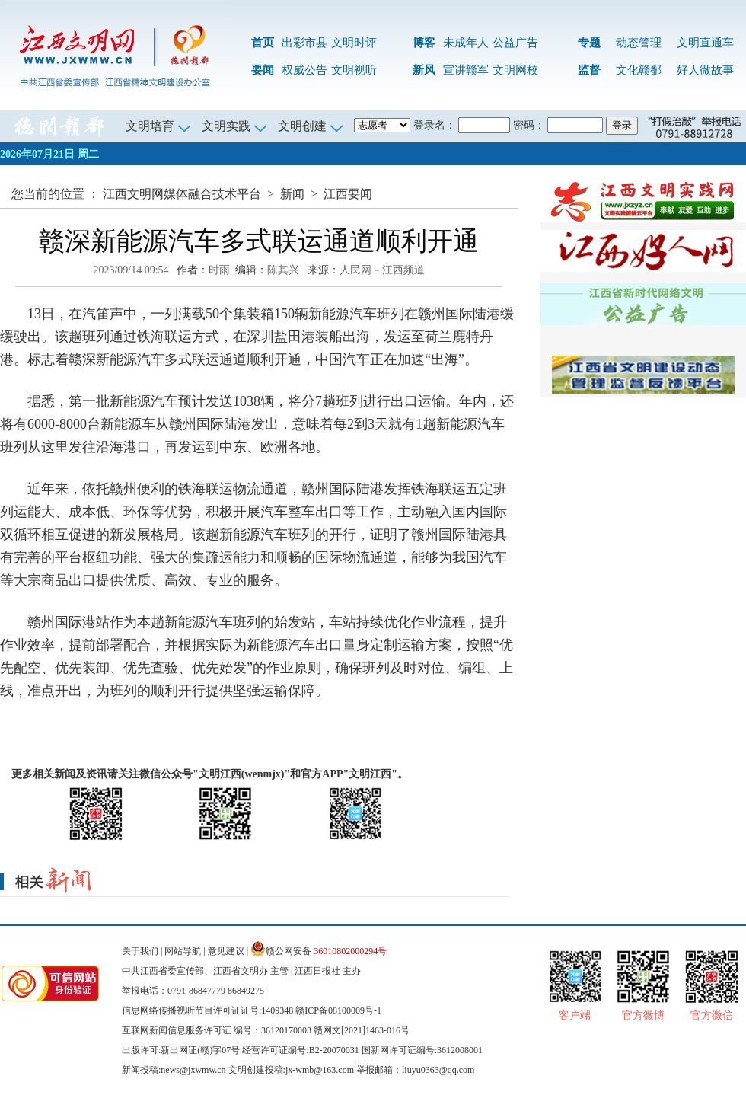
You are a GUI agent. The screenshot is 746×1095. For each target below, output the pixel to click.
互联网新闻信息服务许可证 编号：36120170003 (216, 1030)
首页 (262, 43)
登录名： (434, 125)
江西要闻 (348, 193)
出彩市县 (304, 43)
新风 (424, 70)
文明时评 (354, 43)
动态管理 (639, 43)
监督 (589, 70)
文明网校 (515, 70)
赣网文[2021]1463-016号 (362, 1030)
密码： (529, 125)
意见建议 (226, 951)
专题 (589, 43)
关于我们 (140, 951)
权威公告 (304, 70)
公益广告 (515, 43)
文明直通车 (705, 43)
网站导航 (182, 951)
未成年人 (466, 43)
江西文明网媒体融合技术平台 (182, 193)
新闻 (292, 193)
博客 (424, 43)
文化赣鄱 (639, 70)
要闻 (262, 70)
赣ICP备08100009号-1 (338, 1010)
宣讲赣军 (466, 70)
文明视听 (354, 70)
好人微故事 (705, 70)
